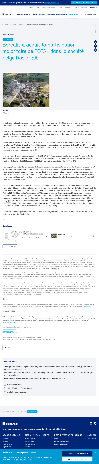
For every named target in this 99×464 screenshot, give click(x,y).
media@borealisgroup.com (17, 392)
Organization (7, 447)
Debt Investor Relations (68, 435)
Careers (92, 435)
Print (8, 348)
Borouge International (51, 3)
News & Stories (18, 25)
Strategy (5, 441)
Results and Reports (61, 444)
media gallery (60, 379)
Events (27, 447)
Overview (6, 439)
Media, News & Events (37, 435)
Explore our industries (77, 459)
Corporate (8, 39)
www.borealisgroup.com (9, 329)
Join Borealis (91, 439)
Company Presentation (61, 441)
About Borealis (11, 435)
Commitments (7, 444)
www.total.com (11, 322)
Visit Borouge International (77, 454)
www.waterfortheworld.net (10, 333)
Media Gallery (29, 441)
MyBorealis (91, 14)
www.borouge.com (8, 331)
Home (5, 25)
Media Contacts (30, 439)
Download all (10, 246)
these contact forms (18, 369)
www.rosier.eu (88, 306)
